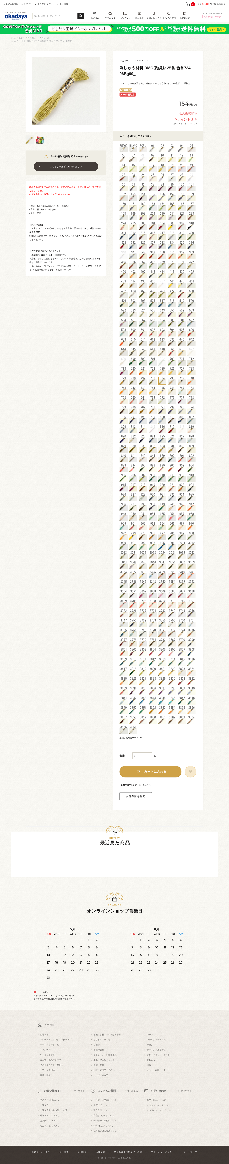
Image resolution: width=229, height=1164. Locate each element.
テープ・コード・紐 (49, 1045)
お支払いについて (48, 1120)
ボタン (150, 1045)
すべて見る (79, 1091)
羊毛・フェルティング (103, 1060)
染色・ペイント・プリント (159, 1055)
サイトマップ (190, 1152)
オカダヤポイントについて (159, 1105)
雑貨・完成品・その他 (103, 1070)
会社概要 (64, 1152)
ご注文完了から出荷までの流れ (55, 1110)
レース (150, 1034)
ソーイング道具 (47, 1055)
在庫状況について (101, 1105)
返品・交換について (49, 1125)
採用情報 (82, 1152)
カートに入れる (155, 771)
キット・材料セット (156, 1070)
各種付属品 (98, 1050)
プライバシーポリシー (162, 1152)
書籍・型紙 (45, 1075)
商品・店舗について (156, 1100)
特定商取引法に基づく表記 (128, 1152)
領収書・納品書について (105, 1100)
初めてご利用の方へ (49, 1100)
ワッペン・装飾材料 (156, 1039)
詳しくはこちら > (146, 785)
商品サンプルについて (103, 1115)
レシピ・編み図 (100, 1075)
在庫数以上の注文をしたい (106, 1130)
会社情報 (64, 4)
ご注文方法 (45, 1105)
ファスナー (45, 1050)
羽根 (149, 1065)
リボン (96, 1045)
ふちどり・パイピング (103, 1039)
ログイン (28, 4)
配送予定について (101, 1110)
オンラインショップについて (160, 1110)
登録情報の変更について (105, 1120)
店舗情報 (57, 999)
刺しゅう (151, 1060)
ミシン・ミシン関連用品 (105, 1055)
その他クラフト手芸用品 (51, 1065)
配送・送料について (49, 1115)
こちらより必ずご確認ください (66, 166)
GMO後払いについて (103, 1125)
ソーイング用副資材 (156, 1050)
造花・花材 (98, 1065)
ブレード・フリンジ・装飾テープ (56, 1039)
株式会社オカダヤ (41, 1152)
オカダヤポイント (45, 4)
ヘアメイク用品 (47, 1070)
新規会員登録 (12, 4)
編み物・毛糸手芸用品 (50, 1060)
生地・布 (44, 1034)
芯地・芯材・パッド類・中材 (107, 1034)
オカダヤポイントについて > (183, 123)
